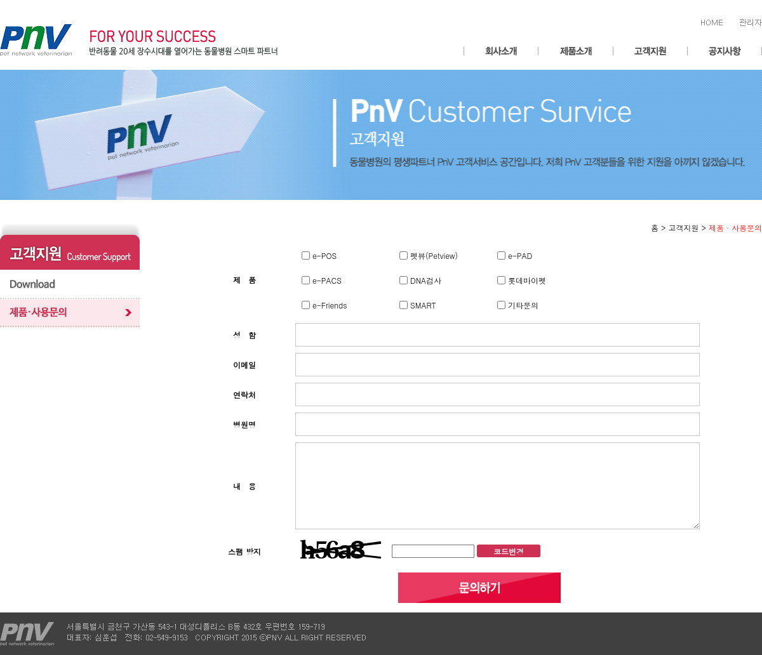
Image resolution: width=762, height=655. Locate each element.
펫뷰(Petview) (433, 255)
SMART (422, 305)
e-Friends (328, 305)
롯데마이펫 (525, 280)
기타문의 (521, 305)
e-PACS (326, 280)
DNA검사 (424, 280)
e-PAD (518, 255)
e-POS (323, 255)
